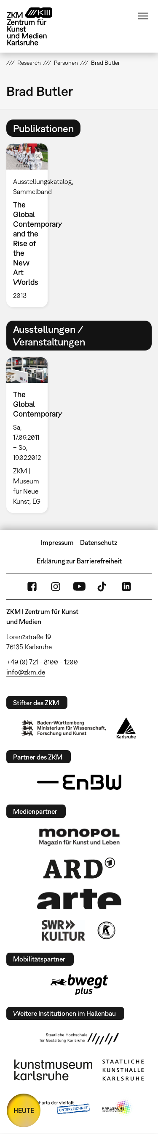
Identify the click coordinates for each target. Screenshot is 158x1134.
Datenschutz (98, 542)
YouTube (79, 586)
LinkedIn (126, 586)
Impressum (57, 542)
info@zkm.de (25, 672)
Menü (143, 16)
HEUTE (23, 1110)
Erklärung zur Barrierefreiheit (79, 561)
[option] (30, 225)
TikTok (102, 586)
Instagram (55, 586)
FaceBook (32, 586)
